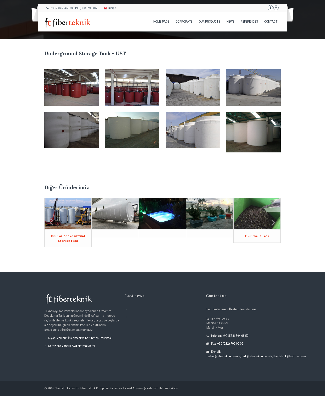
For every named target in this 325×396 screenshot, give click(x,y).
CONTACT (271, 21)
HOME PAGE (161, 21)
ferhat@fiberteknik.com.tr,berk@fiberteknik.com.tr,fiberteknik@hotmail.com (256, 356)
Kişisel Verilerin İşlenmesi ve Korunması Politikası (80, 338)
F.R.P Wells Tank (257, 236)
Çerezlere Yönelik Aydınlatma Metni (71, 346)
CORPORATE (184, 21)
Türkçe (110, 8)
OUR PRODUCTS (209, 21)
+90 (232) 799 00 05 (230, 343)
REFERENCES (249, 21)
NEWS (230, 21)
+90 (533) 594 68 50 (61, 8)
